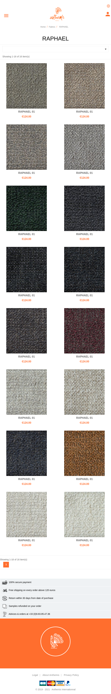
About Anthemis (50, 675)
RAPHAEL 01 (26, 111)
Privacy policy (71, 675)
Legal (35, 675)
